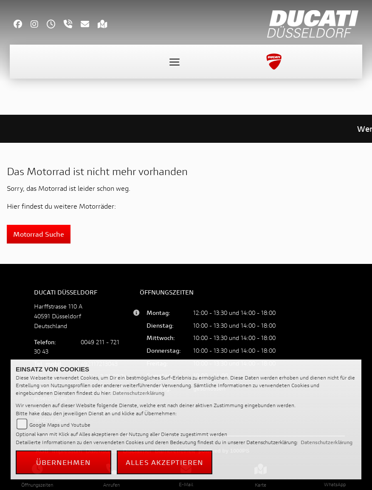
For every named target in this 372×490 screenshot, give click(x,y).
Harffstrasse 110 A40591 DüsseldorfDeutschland (58, 316)
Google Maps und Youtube (59, 425)
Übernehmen (63, 462)
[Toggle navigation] (174, 62)
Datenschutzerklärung (138, 393)
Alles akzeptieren (164, 462)
